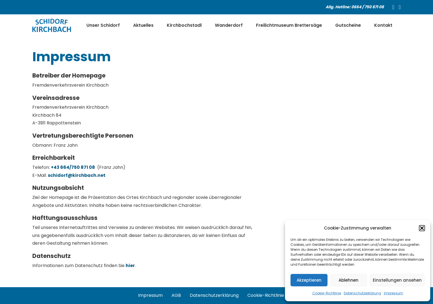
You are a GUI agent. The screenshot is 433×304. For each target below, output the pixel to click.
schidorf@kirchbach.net (76, 175)
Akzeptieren (309, 280)
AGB (176, 295)
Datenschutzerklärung (362, 293)
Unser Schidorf (103, 25)
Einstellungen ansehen (397, 280)
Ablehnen (348, 280)
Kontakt (383, 25)
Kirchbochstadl (184, 25)
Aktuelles (143, 25)
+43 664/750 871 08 (73, 167)
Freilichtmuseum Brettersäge (289, 25)
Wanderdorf (229, 25)
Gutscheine (348, 25)
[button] (422, 228)
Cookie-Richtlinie (326, 293)
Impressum (393, 293)
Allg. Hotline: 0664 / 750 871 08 (355, 7)
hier (130, 265)
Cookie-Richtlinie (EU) (271, 295)
